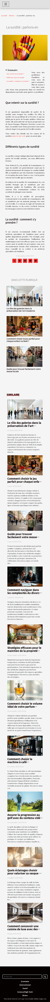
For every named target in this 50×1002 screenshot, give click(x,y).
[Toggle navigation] (5, 4)
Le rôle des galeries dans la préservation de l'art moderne (21, 309)
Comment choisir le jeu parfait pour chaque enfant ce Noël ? (23, 339)
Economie (25, 981)
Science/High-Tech (25, 992)
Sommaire (12, 70)
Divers (11, 16)
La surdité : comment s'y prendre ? (18, 81)
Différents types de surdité (15, 77)
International (25, 985)
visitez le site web (18, 136)
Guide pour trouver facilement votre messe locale (24, 370)
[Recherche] (22, 977)
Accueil (4, 16)
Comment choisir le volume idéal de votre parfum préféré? (24, 706)
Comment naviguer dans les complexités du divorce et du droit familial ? (24, 593)
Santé (25, 988)
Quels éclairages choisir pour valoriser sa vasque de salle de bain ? (24, 873)
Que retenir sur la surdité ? (15, 74)
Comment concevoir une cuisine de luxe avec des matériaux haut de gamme (24, 929)
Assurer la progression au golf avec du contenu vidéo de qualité (24, 818)
